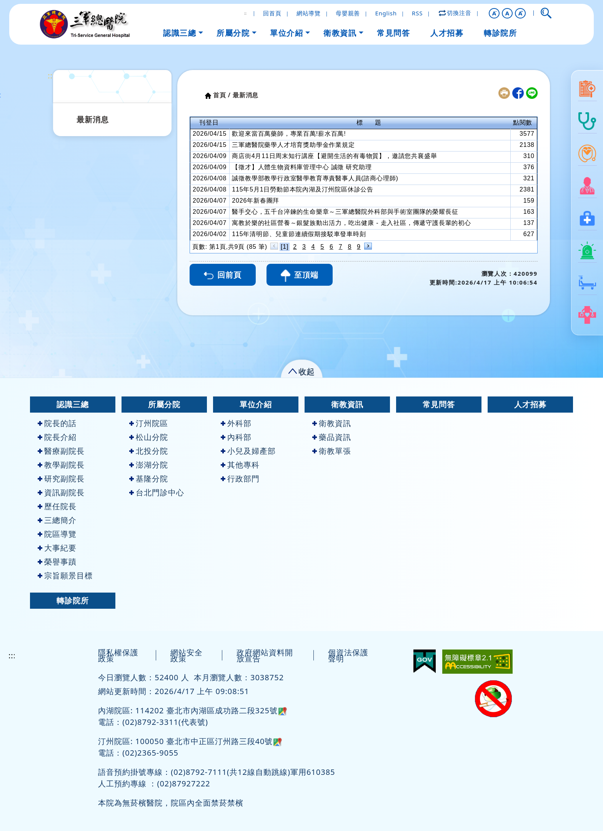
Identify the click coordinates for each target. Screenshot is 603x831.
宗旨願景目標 (65, 575)
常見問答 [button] (393, 33)
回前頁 (223, 275)
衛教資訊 (347, 404)
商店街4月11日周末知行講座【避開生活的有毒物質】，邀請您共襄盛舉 (334, 156)
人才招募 (530, 404)
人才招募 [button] (446, 33)
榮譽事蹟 (57, 561)
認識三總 (73, 404)
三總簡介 (57, 520)
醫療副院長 (61, 451)
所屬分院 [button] (233, 33)
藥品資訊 (331, 437)
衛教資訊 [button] (339, 33)
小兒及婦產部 (248, 451)
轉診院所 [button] (500, 33)
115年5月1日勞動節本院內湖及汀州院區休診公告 (302, 189)
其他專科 (240, 465)
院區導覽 (57, 534)
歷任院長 (57, 506)
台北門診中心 (156, 492)
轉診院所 (73, 600)
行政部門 (240, 478)
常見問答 (439, 404)
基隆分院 (148, 478)
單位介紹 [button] (286, 33)
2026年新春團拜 (255, 200)
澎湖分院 (148, 465)
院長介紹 (57, 437)
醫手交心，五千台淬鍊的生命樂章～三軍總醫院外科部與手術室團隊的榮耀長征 (345, 211)
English (385, 13)
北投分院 (148, 451)
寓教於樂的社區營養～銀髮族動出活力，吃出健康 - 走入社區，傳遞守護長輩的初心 (351, 223)
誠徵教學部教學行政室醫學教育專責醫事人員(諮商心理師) (315, 178)
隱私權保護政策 (118, 655)
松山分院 (148, 437)
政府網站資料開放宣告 (265, 655)
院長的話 (57, 423)
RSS (417, 13)
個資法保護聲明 (348, 655)
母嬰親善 (348, 13)
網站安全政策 (186, 655)
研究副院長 (61, 478)
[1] (284, 246)
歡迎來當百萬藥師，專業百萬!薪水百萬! (289, 133)
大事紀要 (57, 548)
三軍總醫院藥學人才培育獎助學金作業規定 (293, 145)
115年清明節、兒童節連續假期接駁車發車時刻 (299, 234)
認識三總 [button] (179, 33)
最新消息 (93, 119)
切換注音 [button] (455, 13)
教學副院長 (61, 465)
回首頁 (272, 13)
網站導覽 (309, 13)
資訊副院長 (61, 492)
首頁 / (222, 95)
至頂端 (299, 276)
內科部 (236, 437)
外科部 (236, 423)
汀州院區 (148, 423)
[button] (494, 13)
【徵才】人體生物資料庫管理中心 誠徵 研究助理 (301, 167)
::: (51, 75)
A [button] (507, 13)
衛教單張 (331, 451)
